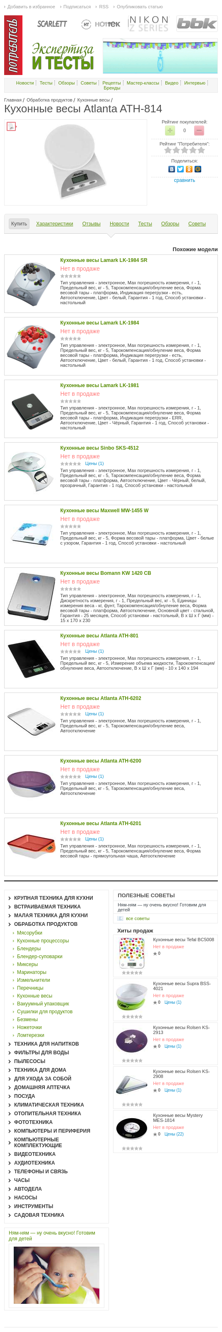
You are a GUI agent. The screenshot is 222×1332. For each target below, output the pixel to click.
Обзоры (66, 82)
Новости (25, 82)
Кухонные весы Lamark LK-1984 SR (103, 260)
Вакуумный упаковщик (43, 1004)
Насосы (25, 1198)
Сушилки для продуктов (45, 1012)
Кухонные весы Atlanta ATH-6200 (100, 761)
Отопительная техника (47, 1113)
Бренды (112, 87)
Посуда (24, 1096)
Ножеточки (29, 1027)
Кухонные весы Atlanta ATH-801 (99, 636)
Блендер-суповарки (39, 956)
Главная (13, 99)
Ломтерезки (30, 1035)
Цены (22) (174, 1134)
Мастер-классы (143, 82)
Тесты (46, 82)
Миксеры (27, 964)
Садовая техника (39, 1215)
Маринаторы (32, 972)
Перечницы (30, 988)
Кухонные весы (93, 99)
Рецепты (112, 82)
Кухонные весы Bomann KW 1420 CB (105, 573)
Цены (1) (94, 463)
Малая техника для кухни (51, 915)
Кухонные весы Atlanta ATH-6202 (100, 698)
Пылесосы (29, 1061)
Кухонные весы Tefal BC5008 (183, 939)
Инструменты (33, 1206)
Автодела (28, 1189)
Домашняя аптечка (42, 1087)
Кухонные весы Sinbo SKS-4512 (99, 448)
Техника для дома (40, 1070)
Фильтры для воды (41, 1053)
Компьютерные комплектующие (38, 1142)
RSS (104, 6)
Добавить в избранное (31, 6)
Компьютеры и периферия (52, 1131)
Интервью (194, 82)
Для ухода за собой (43, 1079)
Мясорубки (29, 933)
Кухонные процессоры (43, 941)
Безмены (27, 1019)
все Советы (138, 918)
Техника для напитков (46, 1044)
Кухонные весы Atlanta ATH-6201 (100, 823)
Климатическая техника (49, 1105)
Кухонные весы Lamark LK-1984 (99, 323)
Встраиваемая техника (47, 907)
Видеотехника (35, 1154)
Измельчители (33, 980)
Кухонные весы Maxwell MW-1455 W (104, 510)
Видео (171, 82)
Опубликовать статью (140, 6)
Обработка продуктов (49, 99)
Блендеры (29, 949)
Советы (88, 82)
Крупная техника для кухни (53, 898)
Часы (22, 1180)
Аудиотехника (34, 1163)
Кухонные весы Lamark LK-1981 (99, 385)
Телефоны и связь (41, 1172)
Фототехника (33, 1122)
